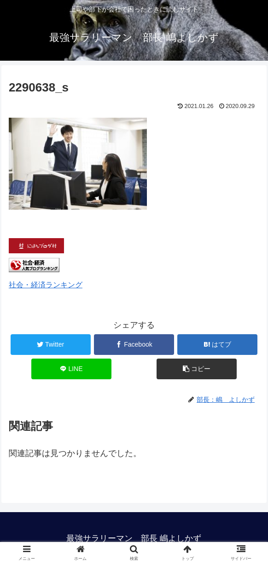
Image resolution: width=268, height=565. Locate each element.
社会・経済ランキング (45, 284)
